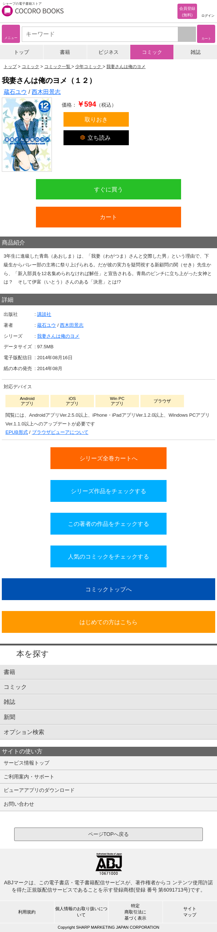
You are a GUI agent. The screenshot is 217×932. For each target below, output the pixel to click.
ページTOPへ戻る (108, 834)
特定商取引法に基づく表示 (135, 912)
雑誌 (196, 52)
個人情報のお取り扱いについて (81, 911)
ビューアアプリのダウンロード (39, 790)
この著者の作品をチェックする (108, 523)
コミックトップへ (108, 589)
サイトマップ (189, 911)
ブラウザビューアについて (60, 432)
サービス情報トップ (26, 763)
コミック (152, 52)
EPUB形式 (16, 432)
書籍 (65, 52)
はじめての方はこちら (108, 622)
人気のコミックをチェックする (108, 556)
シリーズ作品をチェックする (108, 491)
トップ (21, 52)
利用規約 (27, 912)
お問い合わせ (19, 804)
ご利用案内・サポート (29, 777)
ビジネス (108, 52)
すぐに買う (108, 189)
